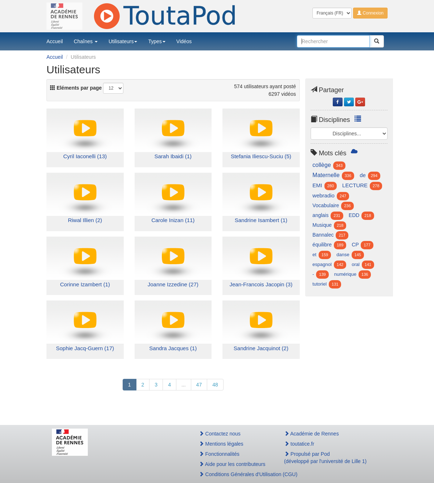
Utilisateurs (122, 41)
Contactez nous (220, 434)
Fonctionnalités (219, 454)
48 (215, 385)
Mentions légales (221, 444)
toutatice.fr (299, 444)
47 (199, 385)
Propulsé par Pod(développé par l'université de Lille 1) (325, 457)
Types (156, 41)
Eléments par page (76, 88)
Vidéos (184, 41)
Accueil (54, 41)
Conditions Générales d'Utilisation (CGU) (234, 474)
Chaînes (86, 41)
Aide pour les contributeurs (232, 464)
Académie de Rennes (311, 434)
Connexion (370, 13)
